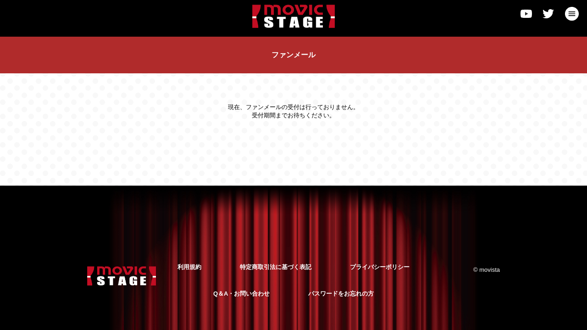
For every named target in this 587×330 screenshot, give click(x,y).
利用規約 (189, 267)
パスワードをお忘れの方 (341, 293)
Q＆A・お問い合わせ (241, 293)
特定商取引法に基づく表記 (275, 267)
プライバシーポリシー (380, 267)
